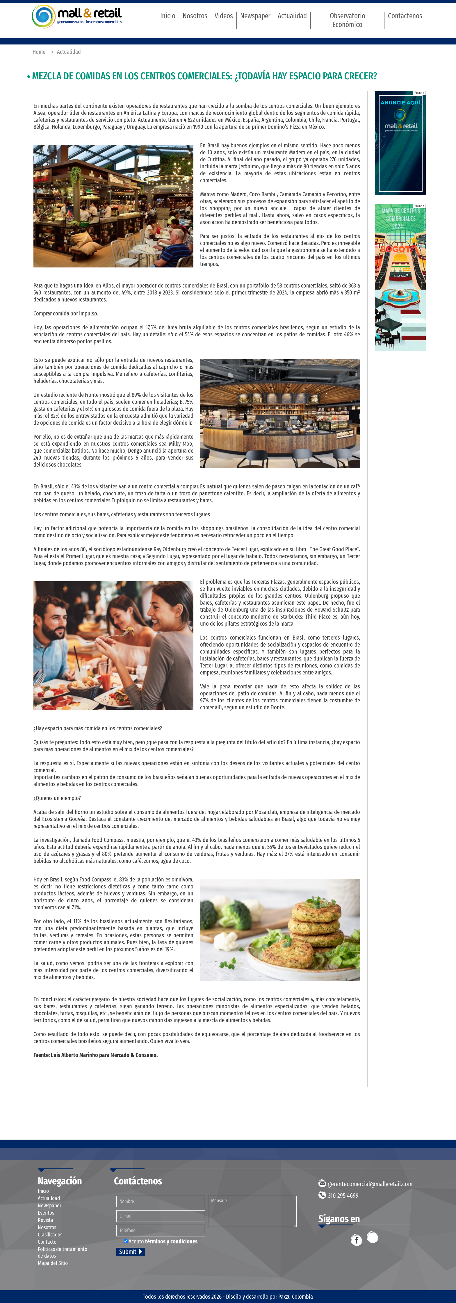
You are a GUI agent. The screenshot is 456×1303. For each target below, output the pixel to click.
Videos (224, 16)
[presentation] (255, 1243)
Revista (45, 1220)
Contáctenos (405, 16)
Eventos (46, 1212)
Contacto (47, 1241)
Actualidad (292, 16)
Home (39, 51)
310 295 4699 (343, 1196)
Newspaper (255, 16)
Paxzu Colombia (295, 1296)
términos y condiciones (171, 1241)
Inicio (167, 16)
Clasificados (50, 1234)
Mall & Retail (77, 16)
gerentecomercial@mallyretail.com (370, 1184)
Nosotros (195, 16)
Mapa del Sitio (53, 1263)
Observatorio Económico (347, 20)
